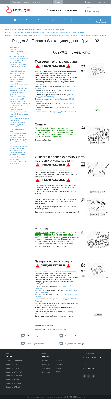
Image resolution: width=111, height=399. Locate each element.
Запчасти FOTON (13, 368)
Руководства (101, 23)
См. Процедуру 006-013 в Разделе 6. (54, 96)
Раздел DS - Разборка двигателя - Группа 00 (17, 72)
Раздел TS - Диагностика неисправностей (18, 61)
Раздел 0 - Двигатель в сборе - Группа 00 (17, 81)
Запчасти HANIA (12, 379)
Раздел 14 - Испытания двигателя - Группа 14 (18, 134)
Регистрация (102, 2)
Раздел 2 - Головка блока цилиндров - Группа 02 (18, 89)
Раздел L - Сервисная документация (17, 158)
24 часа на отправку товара (36, 336)
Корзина (90, 8)
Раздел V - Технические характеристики (18, 162)
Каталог (18, 20)
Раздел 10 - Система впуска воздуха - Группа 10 (19, 119)
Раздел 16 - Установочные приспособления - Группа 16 (20, 139)
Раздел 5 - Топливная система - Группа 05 (17, 98)
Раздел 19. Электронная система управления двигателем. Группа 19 (18, 148)
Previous (94, 142)
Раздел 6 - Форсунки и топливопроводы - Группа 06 (20, 102)
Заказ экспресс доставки (35, 344)
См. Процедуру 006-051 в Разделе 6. (54, 91)
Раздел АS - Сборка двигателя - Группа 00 (17, 76)
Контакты (89, 20)
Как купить (42, 20)
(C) (36, 329)
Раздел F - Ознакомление (19, 58)
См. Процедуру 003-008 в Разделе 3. (63, 112)
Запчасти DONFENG (14, 372)
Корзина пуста (93, 11)
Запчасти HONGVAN (14, 383)
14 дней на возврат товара (74, 344)
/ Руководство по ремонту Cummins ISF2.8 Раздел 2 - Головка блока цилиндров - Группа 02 (74, 35)
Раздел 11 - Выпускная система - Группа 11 (18, 124)
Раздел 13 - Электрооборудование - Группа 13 (18, 129)
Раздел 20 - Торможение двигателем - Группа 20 (18, 154)
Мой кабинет (61, 360)
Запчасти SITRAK (13, 387)
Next (97, 110)
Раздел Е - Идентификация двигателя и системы (19, 55)
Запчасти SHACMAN (14, 376)
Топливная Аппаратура (15, 361)
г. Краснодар (89, 354)
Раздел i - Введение (17, 52)
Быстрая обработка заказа (74, 336)
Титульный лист (15, 47)
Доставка (65, 20)
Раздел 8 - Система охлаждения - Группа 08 (18, 111)
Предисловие (14, 50)
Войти (89, 2)
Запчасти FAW (11, 364)
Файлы (58, 372)
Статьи (77, 20)
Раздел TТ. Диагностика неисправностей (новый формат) (18, 67)
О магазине (30, 20)
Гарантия (54, 20)
